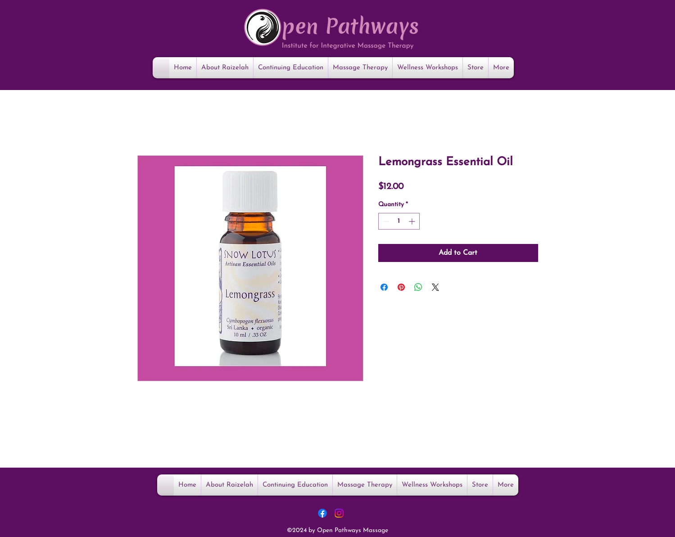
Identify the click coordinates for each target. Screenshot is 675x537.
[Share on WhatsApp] (418, 287)
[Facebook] (322, 513)
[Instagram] (339, 513)
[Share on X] (435, 287)
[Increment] (412, 221)
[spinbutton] (399, 221)
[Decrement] (385, 221)
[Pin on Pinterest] (401, 287)
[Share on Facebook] (384, 287)
